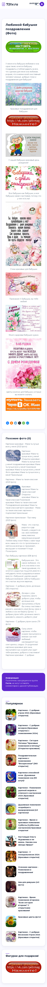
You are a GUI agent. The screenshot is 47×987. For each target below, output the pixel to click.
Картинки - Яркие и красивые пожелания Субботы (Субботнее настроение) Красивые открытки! (29, 825)
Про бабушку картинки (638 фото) (21, 556)
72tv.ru (10, 4)
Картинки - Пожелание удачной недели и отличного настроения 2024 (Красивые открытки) (29, 793)
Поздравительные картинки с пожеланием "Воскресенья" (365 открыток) (28, 761)
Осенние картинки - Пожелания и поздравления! (28, 870)
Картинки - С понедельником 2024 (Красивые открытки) (29, 854)
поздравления (12, 79)
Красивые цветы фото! (29, 917)
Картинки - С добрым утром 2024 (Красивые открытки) (29, 713)
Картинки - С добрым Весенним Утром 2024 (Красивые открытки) (29, 935)
